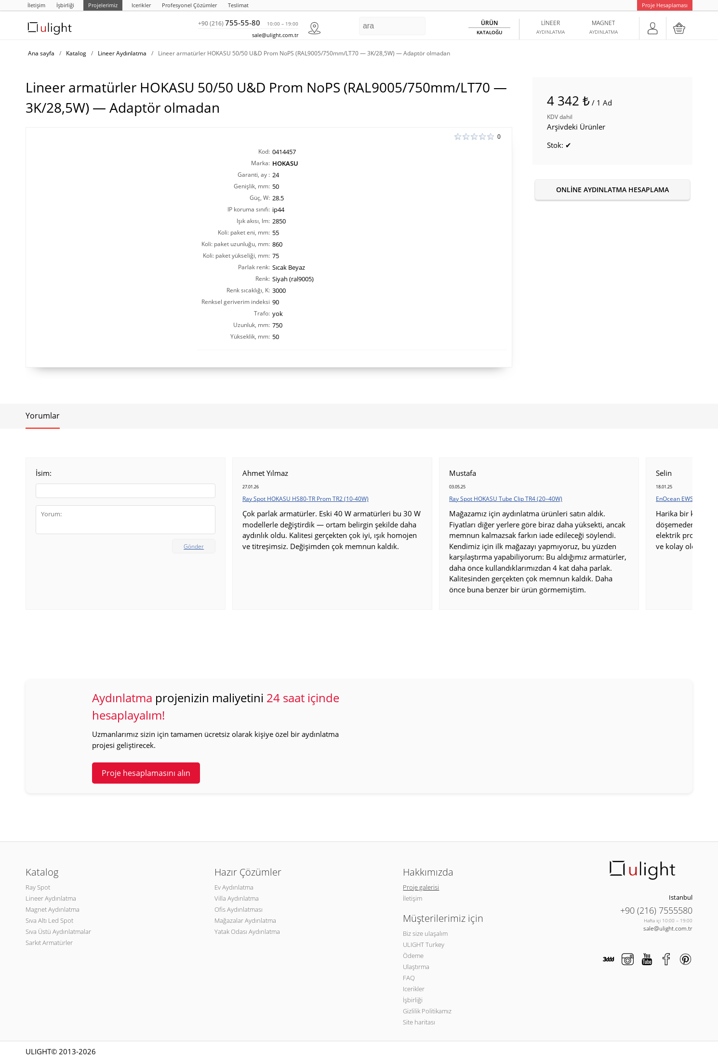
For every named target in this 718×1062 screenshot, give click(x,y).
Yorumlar (43, 415)
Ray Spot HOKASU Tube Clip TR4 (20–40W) (505, 499)
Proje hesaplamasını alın (146, 773)
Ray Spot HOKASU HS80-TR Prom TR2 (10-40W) (305, 499)
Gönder (194, 546)
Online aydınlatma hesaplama (612, 189)
